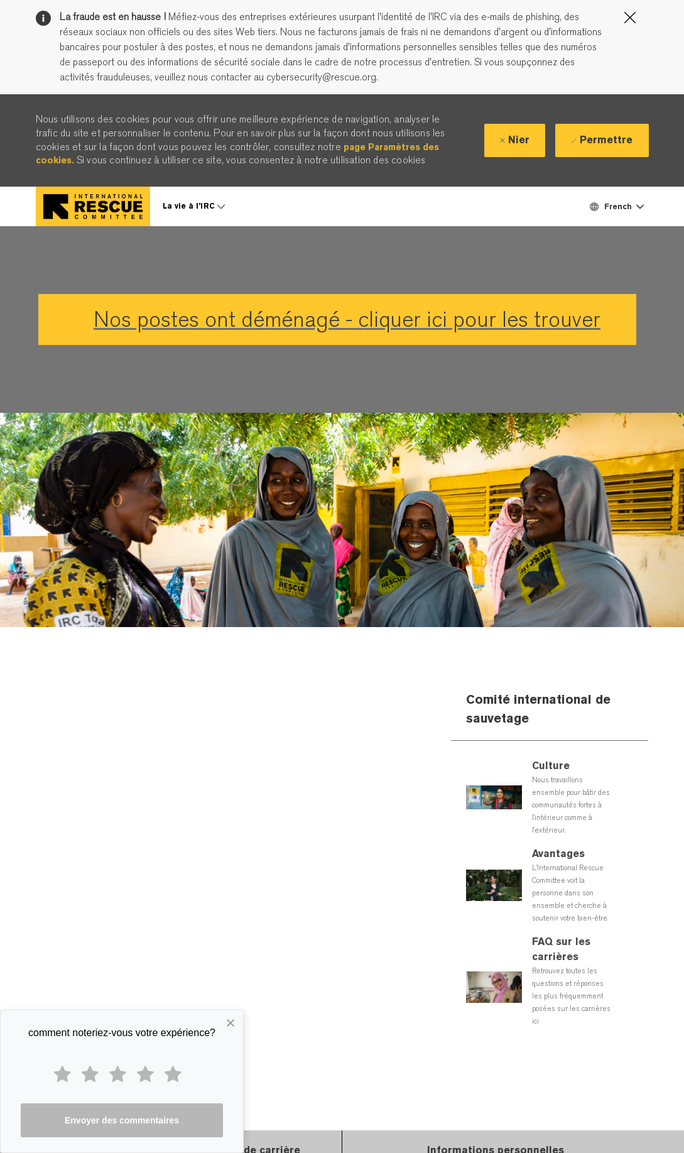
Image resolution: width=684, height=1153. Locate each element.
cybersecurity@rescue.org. (321, 77)
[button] (616, 206)
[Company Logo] (93, 206)
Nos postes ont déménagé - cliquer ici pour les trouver (347, 319)
